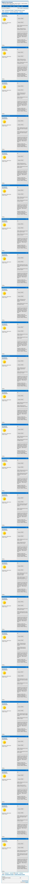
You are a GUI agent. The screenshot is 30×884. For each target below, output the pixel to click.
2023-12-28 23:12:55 (6, 390)
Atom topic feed (25, 880)
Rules (11, 6)
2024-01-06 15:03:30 (6, 701)
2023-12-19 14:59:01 (6, 47)
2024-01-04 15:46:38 (6, 631)
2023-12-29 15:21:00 (6, 424)
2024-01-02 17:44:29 (6, 561)
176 (20, 11)
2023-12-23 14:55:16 (6, 185)
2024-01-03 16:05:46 (6, 596)
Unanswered (25, 8)
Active (21, 8)
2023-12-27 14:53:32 (6, 322)
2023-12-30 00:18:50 (6, 458)
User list (6, 6)
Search (14, 6)
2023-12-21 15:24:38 (6, 115)
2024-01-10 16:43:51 (6, 838)
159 (15, 11)
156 (11, 11)
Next (22, 11)
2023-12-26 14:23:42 (6, 287)
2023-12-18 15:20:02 (6, 13)
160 (17, 11)
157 (12, 11)
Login (22, 6)
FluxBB (26, 882)
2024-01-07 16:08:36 (6, 736)
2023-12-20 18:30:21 (6, 81)
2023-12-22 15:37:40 (6, 151)
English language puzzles (20, 10)
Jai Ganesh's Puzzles (9, 10)
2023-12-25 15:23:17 (6, 252)
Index (3, 6)
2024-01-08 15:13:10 (6, 770)
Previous (6, 11)
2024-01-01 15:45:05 (6, 527)
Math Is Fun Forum (7, 2)
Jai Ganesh (4, 15)
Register (18, 6)
